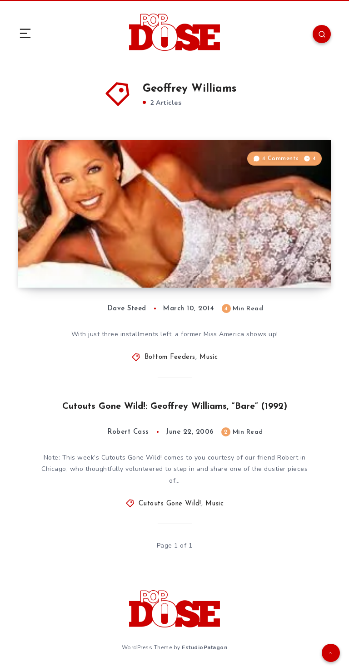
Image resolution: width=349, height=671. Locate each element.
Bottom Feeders (170, 357)
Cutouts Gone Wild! (170, 503)
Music (208, 357)
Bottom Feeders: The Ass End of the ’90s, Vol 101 (111, 263)
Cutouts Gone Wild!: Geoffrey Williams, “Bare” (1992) (174, 406)
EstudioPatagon (204, 647)
